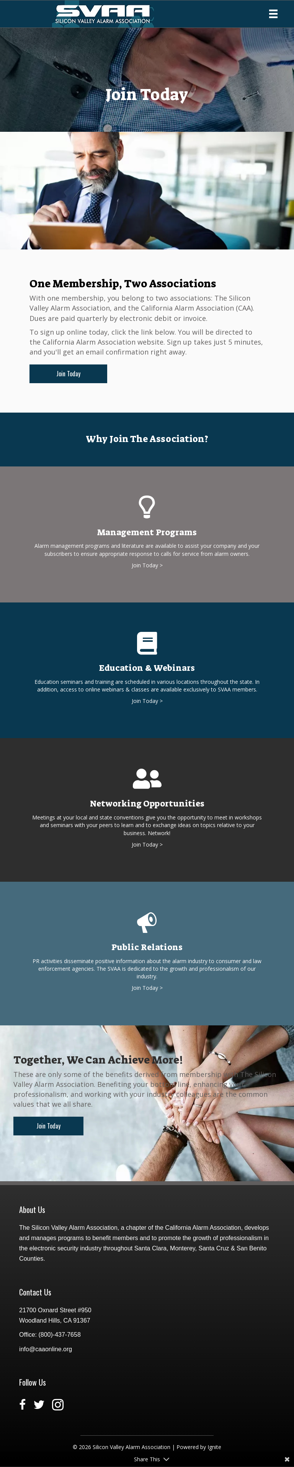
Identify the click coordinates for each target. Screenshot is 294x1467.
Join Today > (147, 565)
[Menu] (273, 14)
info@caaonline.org (45, 1349)
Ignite (214, 1447)
